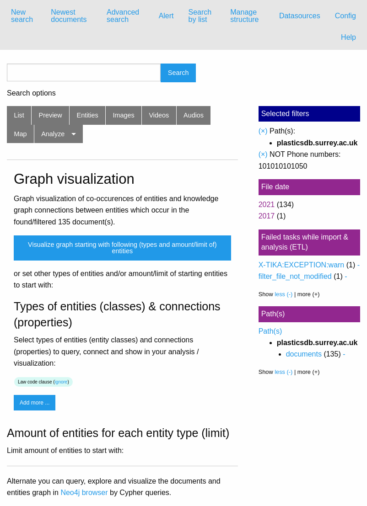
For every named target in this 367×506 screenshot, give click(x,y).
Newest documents (68, 15)
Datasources (299, 16)
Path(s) (270, 331)
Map (20, 134)
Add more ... (34, 402)
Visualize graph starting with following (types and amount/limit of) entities (122, 248)
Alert (166, 16)
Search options (31, 93)
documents (304, 354)
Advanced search (123, 15)
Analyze (53, 134)
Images (124, 115)
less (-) (283, 294)
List (19, 115)
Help (348, 37)
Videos (159, 115)
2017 (267, 216)
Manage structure (244, 15)
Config (345, 16)
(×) (263, 131)
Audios (194, 115)
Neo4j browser (84, 492)
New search (22, 15)
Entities (87, 115)
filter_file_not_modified (295, 276)
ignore (61, 381)
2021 (267, 204)
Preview (50, 115)
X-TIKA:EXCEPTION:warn (302, 265)
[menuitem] (23, 16)
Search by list (200, 15)
